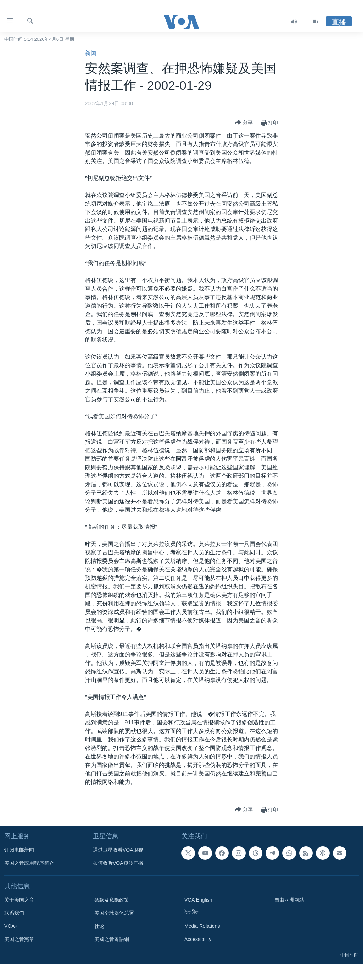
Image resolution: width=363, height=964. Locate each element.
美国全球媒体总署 (114, 913)
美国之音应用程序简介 (29, 863)
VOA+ (11, 926)
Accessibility (197, 939)
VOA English (198, 900)
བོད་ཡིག (191, 913)
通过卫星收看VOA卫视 (118, 850)
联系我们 (14, 913)
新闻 (90, 53)
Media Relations (202, 926)
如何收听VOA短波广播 (118, 863)
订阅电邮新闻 (19, 850)
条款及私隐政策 (111, 900)
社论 (99, 926)
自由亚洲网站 (289, 900)
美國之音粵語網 (111, 939)
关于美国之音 (19, 900)
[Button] (244, 123)
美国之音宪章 (19, 939)
